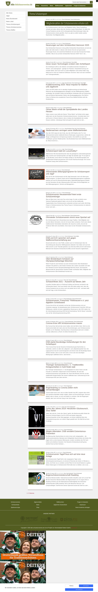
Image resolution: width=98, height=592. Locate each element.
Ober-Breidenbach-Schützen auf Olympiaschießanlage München (59, 260)
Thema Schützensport (66, 19)
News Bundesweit (68, 82)
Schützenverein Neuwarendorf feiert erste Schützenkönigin (63, 195)
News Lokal (74, 128)
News (51, 5)
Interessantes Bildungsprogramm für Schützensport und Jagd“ (68, 173)
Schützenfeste (15, 504)
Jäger (63, 82)
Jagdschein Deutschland (60, 504)
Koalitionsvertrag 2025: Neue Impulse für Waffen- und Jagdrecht (67, 86)
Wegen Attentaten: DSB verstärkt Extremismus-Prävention (66, 432)
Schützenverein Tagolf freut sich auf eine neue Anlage (65, 455)
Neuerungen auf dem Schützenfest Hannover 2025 (67, 45)
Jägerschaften (38, 502)
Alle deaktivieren (79, 589)
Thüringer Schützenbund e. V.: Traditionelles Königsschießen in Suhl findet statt (65, 366)
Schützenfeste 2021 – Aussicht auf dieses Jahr (66, 282)
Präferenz (71, 586)
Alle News (9, 13)
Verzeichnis (44, 5)
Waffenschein (59, 5)
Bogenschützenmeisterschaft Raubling (62, 475)
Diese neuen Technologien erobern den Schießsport (68, 64)
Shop (37, 5)
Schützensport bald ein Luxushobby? (61, 151)
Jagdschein (68, 5)
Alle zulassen (86, 586)
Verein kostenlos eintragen (82, 507)
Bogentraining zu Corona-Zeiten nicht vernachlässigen (62, 389)
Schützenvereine (15, 502)
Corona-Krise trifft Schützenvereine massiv (64, 323)
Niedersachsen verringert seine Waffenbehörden (66, 130)
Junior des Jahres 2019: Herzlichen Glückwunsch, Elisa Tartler (67, 409)
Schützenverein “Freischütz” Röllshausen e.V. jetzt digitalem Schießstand (67, 301)
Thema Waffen (74, 62)
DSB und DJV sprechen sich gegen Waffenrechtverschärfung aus (61, 239)
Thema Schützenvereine (75, 19)
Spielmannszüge (15, 507)
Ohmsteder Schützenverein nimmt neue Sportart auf (68, 217)
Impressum (83, 504)
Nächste (32, 493)
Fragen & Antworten (80, 5)
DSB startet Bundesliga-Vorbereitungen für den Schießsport (66, 343)
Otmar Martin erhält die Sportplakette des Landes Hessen (67, 110)
